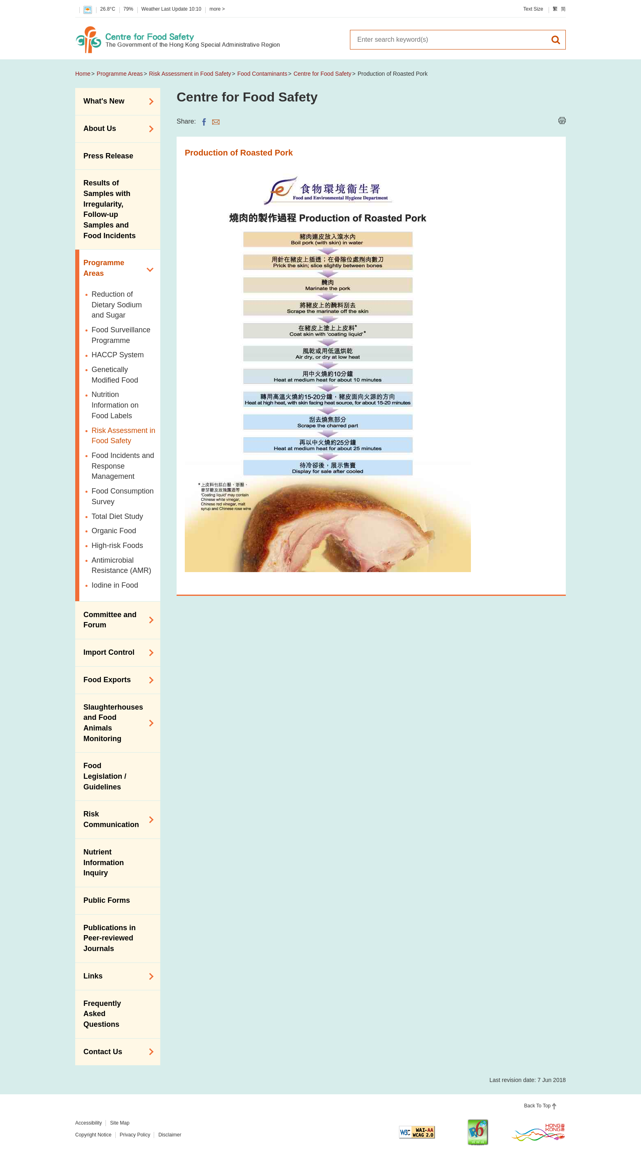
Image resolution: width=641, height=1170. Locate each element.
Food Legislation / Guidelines (104, 776)
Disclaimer (169, 1135)
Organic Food (114, 531)
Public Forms (106, 900)
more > (217, 9)
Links (115, 976)
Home (82, 73)
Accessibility (88, 1123)
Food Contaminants (262, 73)
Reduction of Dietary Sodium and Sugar (117, 304)
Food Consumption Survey (123, 496)
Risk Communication (115, 819)
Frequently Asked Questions (102, 1013)
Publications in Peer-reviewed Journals (109, 938)
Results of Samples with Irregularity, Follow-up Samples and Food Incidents (109, 209)
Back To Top (537, 1106)
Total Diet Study (117, 516)
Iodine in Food (115, 585)
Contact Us (115, 1052)
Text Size (533, 9)
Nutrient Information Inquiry (103, 862)
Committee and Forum (115, 620)
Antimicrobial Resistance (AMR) (121, 565)
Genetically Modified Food (115, 374)
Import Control (115, 653)
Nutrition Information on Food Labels (115, 404)
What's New (115, 101)
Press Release (108, 156)
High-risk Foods (117, 545)
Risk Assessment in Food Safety (190, 73)
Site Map (119, 1123)
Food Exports (115, 680)
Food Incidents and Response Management (123, 465)
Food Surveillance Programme (121, 335)
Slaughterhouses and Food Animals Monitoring (115, 723)
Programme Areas (120, 73)
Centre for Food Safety (323, 73)
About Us (115, 129)
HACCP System (118, 355)
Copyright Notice (93, 1135)
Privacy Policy (135, 1135)
